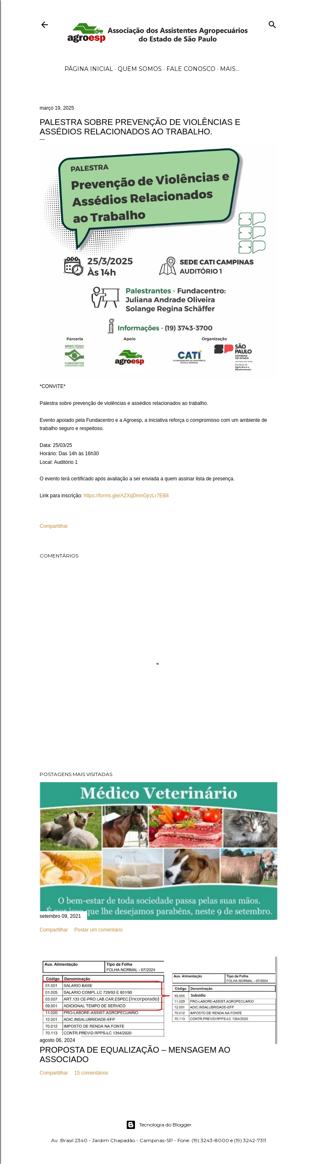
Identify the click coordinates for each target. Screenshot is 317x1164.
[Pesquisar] (272, 23)
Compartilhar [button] (54, 526)
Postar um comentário (98, 930)
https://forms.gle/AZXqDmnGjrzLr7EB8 (126, 496)
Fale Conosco (190, 69)
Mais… (229, 69)
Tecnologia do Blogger (159, 1125)
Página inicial (88, 69)
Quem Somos (140, 69)
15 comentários (91, 1073)
